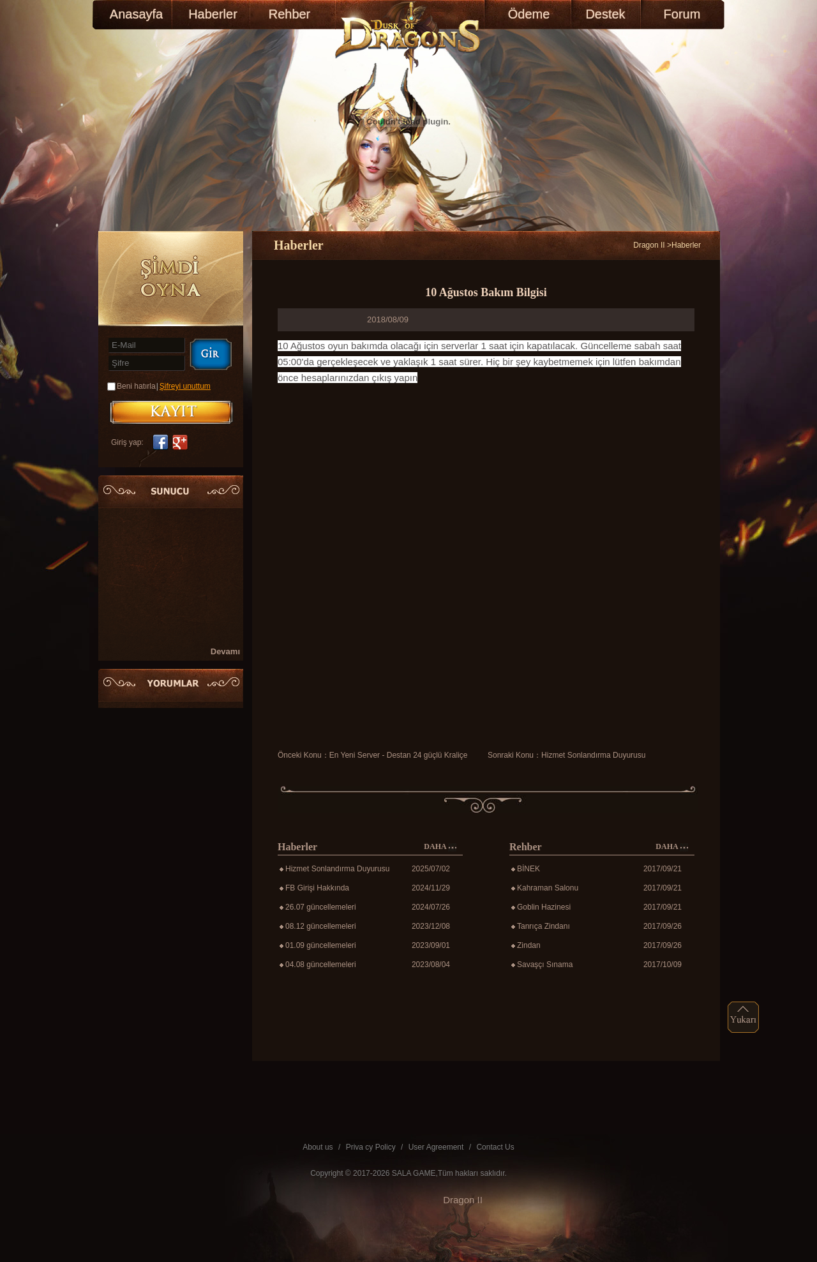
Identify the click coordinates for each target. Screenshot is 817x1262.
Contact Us (495, 1147)
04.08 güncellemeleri (320, 964)
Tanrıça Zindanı (543, 926)
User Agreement (436, 1147)
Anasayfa (136, 14)
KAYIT (171, 412)
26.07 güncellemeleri (320, 907)
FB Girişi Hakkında (317, 887)
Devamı (225, 651)
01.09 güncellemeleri (320, 945)
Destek (605, 14)
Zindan (529, 945)
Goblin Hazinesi (544, 907)
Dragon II (648, 245)
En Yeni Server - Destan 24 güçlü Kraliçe (398, 755)
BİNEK (528, 868)
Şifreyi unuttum (185, 386)
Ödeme (529, 14)
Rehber (290, 14)
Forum (682, 14)
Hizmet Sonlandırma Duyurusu (593, 755)
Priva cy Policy (371, 1147)
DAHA (440, 847)
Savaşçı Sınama (545, 964)
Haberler (212, 14)
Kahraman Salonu (547, 887)
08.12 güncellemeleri (320, 926)
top (744, 1017)
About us (318, 1147)
